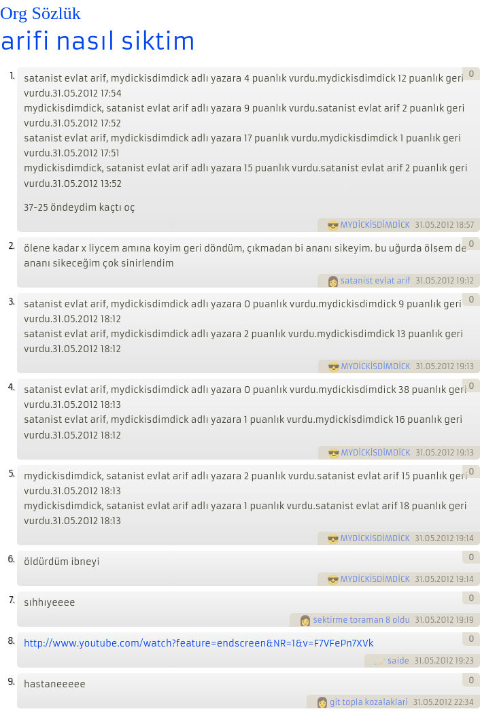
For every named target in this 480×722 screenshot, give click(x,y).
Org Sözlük (40, 13)
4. (10, 387)
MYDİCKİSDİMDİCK (375, 225)
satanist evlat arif (376, 281)
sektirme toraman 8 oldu (361, 620)
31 (419, 225)
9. (10, 681)
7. (11, 600)
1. (12, 76)
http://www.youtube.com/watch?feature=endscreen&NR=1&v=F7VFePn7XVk (198, 643)
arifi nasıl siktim (97, 41)
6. (10, 559)
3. (11, 301)
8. (10, 641)
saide (398, 661)
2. (11, 246)
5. (11, 473)
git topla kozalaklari (369, 702)
